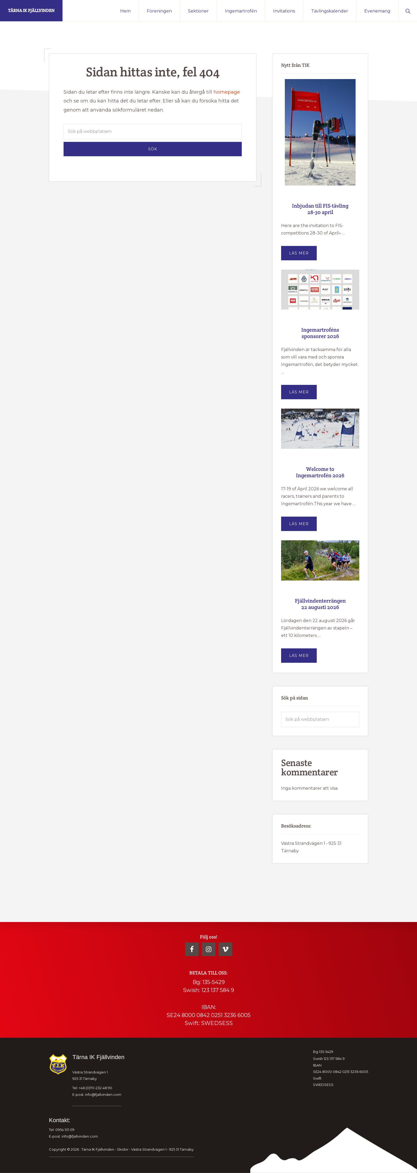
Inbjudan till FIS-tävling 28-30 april (320, 209)
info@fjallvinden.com (103, 1094)
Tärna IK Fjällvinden (31, 10)
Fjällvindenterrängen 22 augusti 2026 (320, 604)
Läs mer (303, 255)
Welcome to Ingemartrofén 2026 (320, 472)
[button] (408, 10)
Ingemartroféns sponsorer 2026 (320, 333)
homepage (227, 92)
